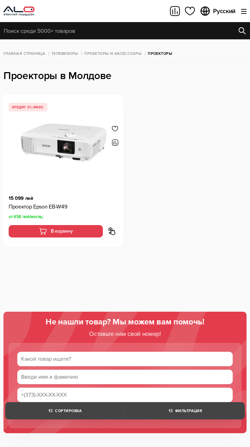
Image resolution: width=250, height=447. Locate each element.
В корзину (56, 231)
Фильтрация (185, 411)
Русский (217, 11)
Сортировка (65, 411)
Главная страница (24, 54)
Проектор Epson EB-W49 (38, 206)
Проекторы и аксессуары (113, 54)
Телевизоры (64, 54)
